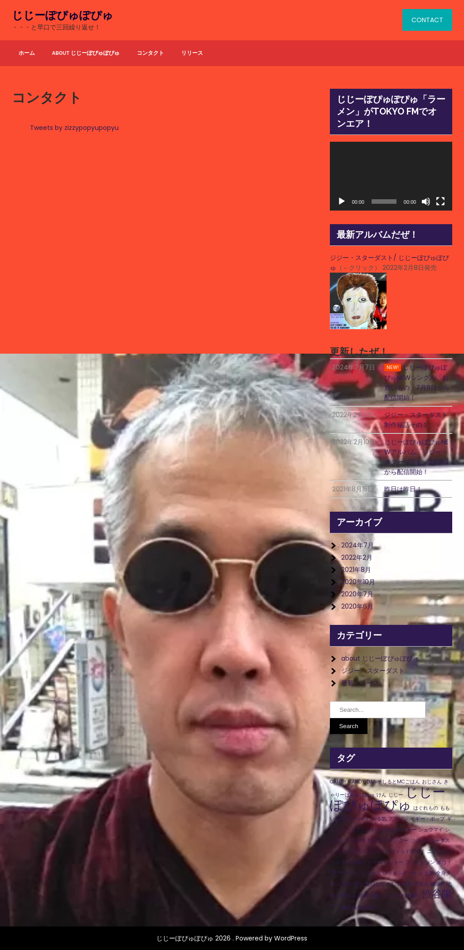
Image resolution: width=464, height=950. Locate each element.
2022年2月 (356, 557)
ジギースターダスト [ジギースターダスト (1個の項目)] (369, 840)
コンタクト (150, 53)
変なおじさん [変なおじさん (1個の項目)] (380, 884)
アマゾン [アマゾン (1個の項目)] (398, 819)
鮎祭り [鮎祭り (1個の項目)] (370, 907)
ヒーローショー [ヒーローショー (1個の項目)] (385, 862)
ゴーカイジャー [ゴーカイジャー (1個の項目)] (399, 829)
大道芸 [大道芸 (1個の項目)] (404, 884)
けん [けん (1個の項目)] (382, 795)
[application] (391, 176)
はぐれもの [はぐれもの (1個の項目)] (425, 808)
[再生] (341, 201)
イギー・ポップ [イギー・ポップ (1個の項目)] (427, 819)
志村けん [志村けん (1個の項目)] (347, 895)
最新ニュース (360, 682)
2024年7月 (357, 545)
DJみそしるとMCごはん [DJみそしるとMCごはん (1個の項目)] (393, 781)
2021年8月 (356, 569)
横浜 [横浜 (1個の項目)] (363, 895)
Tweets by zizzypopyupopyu (74, 127)
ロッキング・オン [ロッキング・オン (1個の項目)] (402, 873)
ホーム (27, 53)
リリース (192, 53)
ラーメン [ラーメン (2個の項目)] (344, 872)
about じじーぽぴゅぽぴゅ (86, 53)
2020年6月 (357, 606)
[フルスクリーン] (440, 201)
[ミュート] (425, 201)
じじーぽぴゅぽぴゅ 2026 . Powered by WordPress (231, 938)
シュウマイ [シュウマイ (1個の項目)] (430, 829)
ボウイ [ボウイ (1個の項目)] (444, 862)
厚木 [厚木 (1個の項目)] (347, 884)
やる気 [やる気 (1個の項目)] (379, 819)
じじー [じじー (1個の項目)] (395, 795)
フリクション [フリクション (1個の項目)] (420, 862)
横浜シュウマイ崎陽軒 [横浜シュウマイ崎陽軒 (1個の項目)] (395, 895)
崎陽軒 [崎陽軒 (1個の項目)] (437, 884)
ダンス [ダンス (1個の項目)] (375, 851)
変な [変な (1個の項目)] (358, 884)
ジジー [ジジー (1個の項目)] (400, 840)
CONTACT (427, 19)
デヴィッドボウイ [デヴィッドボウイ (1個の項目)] (405, 851)
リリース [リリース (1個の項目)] (371, 873)
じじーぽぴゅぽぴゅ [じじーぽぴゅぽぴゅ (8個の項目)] (387, 798)
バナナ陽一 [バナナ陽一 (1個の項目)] (354, 862)
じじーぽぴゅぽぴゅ (62, 15)
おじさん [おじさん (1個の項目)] (432, 781)
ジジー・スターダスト (373, 670)
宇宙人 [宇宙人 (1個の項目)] (421, 884)
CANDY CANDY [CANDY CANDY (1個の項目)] (347, 781)
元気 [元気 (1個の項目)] (429, 873)
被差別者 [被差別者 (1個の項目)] (352, 907)
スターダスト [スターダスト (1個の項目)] (352, 851)
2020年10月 (358, 581)
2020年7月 (357, 594)
